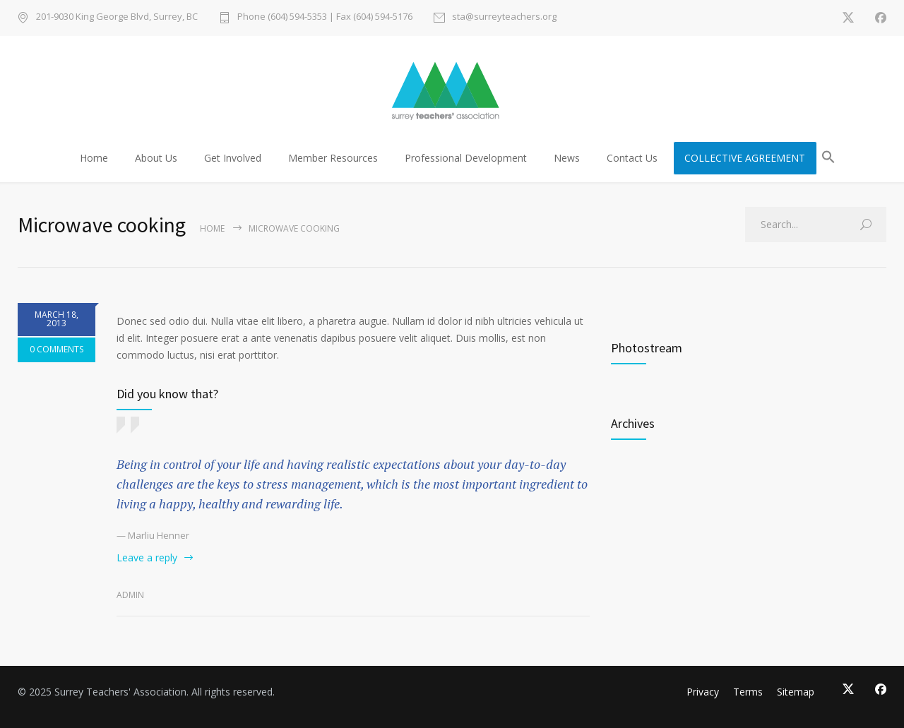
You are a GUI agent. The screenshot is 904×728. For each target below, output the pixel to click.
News (567, 158)
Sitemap (795, 691)
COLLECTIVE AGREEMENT (744, 158)
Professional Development (466, 158)
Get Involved (232, 158)
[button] (828, 159)
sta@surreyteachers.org (504, 17)
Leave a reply (147, 557)
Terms (748, 691)
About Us (156, 158)
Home (94, 158)
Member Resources (333, 158)
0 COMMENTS (56, 349)
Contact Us (632, 158)
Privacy (702, 691)
